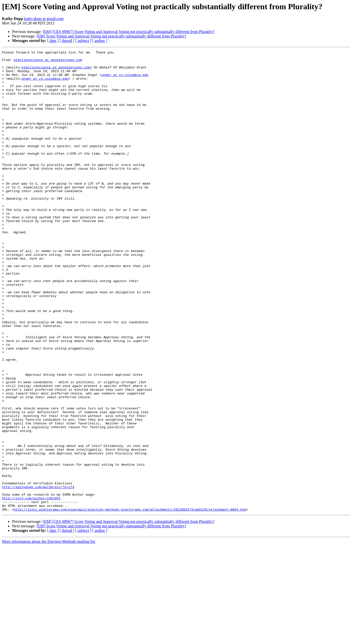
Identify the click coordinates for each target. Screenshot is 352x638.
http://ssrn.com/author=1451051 (31, 588)
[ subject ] (83, 40)
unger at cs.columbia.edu (125, 80)
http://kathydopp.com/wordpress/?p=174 (38, 574)
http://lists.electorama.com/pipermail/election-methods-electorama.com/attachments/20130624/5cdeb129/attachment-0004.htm (130, 601)
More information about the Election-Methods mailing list (48, 634)
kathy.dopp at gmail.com (44, 18)
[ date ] (53, 40)
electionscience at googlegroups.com (48, 62)
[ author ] (99, 40)
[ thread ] (67, 40)
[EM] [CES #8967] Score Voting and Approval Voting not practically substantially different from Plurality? (129, 31)
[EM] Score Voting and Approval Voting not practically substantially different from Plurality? (111, 36)
